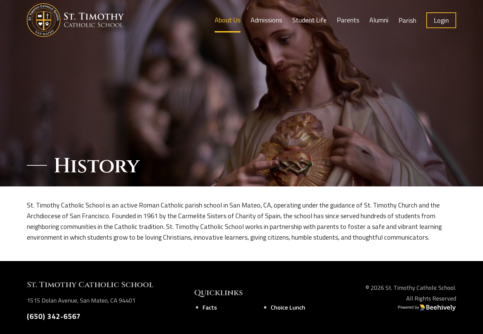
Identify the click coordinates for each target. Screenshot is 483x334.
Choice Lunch (288, 307)
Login (441, 20)
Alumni (378, 20)
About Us (227, 20)
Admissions (266, 20)
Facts (210, 307)
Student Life (309, 20)
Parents (348, 20)
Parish (407, 20)
